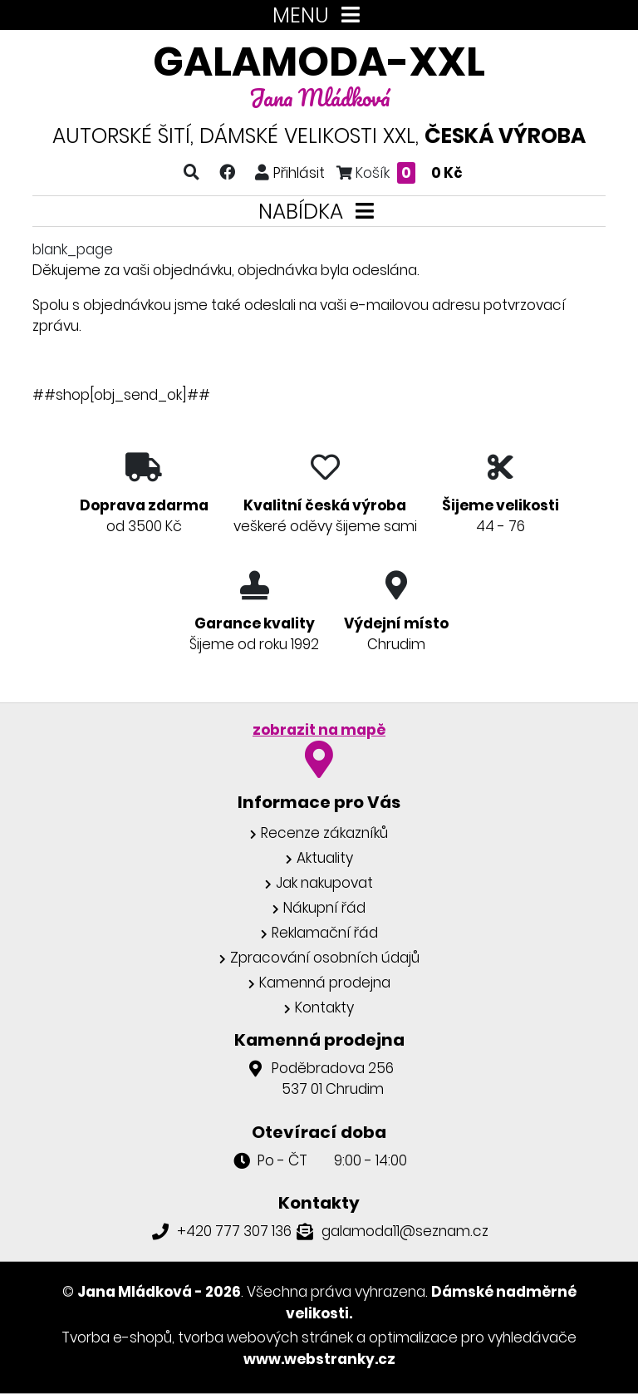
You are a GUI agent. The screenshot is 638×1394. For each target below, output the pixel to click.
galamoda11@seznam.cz (404, 1231)
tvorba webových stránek (265, 1337)
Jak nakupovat (324, 883)
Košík (399, 172)
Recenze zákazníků (324, 833)
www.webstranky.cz (319, 1359)
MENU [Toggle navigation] (319, 15)
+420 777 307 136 (234, 1231)
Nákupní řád (324, 908)
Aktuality (325, 858)
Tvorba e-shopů (116, 1337)
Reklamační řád (325, 933)
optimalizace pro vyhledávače (473, 1337)
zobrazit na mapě (319, 730)
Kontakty (324, 1007)
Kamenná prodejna (324, 983)
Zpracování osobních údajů (325, 958)
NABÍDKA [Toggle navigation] (319, 211)
